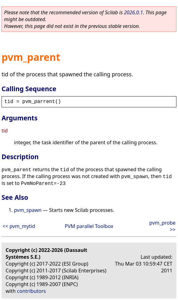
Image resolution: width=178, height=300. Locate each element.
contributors (31, 291)
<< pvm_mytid (18, 226)
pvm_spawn (28, 210)
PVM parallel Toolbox (89, 226)
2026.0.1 (133, 12)
